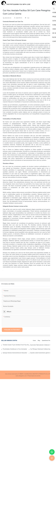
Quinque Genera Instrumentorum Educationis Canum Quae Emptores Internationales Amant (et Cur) (15, 353)
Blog (39, 340)
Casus (34, 340)
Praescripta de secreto (34, 376)
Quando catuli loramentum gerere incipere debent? (42, 353)
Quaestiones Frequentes (48, 340)
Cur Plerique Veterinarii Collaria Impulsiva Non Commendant (42, 349)
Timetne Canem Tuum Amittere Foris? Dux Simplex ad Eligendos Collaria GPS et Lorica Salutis (16, 345)
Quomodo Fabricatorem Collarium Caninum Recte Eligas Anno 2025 (42, 345)
